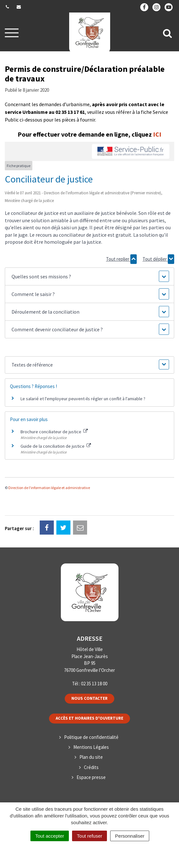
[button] (89, 276)
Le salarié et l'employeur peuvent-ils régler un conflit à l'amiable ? (82, 399)
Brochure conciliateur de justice (54, 432)
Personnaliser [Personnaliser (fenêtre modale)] (129, 836)
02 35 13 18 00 (94, 684)
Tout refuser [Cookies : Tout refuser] (89, 836)
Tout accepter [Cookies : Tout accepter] (49, 836)
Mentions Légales (91, 747)
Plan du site (91, 757)
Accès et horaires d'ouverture (89, 718)
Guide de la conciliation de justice (55, 446)
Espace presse (91, 777)
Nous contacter (89, 698)
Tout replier (121, 259)
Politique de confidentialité (91, 737)
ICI (157, 134)
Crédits (91, 767)
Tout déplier (158, 259)
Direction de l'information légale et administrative (49, 487)
